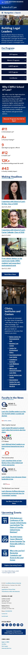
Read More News (10, 274)
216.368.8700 (8, 611)
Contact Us (4, 613)
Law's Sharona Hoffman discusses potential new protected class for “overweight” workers (13, 493)
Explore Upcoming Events (13, 565)
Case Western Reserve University (13, 583)
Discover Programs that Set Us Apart (14, 120)
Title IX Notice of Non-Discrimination (11, 591)
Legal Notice (5, 589)
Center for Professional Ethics (13, 350)
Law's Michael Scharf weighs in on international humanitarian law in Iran (13, 446)
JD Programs (13, 54)
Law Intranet (5, 616)
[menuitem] (14, 642)
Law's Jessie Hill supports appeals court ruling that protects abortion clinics (13, 430)
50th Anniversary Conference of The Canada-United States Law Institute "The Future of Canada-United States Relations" (18, 525)
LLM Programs (13, 66)
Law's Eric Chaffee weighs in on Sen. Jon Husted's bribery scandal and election (14, 414)
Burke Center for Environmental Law (15, 339)
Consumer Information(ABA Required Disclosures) (13, 632)
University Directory (6, 648)
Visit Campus (5, 646)
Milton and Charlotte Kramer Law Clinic (15, 371)
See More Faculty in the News (14, 502)
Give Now (4, 644)
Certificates (13, 78)
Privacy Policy (12, 589)
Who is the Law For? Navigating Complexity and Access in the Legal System (17, 555)
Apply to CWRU (5, 642)
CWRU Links (6, 639)
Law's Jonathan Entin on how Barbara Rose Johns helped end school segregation (12, 463)
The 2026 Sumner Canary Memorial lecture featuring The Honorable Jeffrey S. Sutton (17, 541)
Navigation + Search (11, 13)
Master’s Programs (13, 60)
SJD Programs (13, 72)
